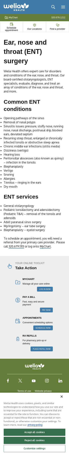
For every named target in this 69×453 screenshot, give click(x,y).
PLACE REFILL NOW (41, 349)
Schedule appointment (11, 29)
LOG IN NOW (44, 289)
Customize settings (34, 448)
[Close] (62, 396)
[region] (34, 422)
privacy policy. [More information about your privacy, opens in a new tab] (35, 424)
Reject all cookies (34, 440)
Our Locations (34, 29)
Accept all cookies (34, 432)
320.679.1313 (16, 246)
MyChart (11, 17)
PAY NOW (46, 310)
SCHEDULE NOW (43, 328)
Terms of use (24, 391)
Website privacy (43, 391)
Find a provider (57, 29)
